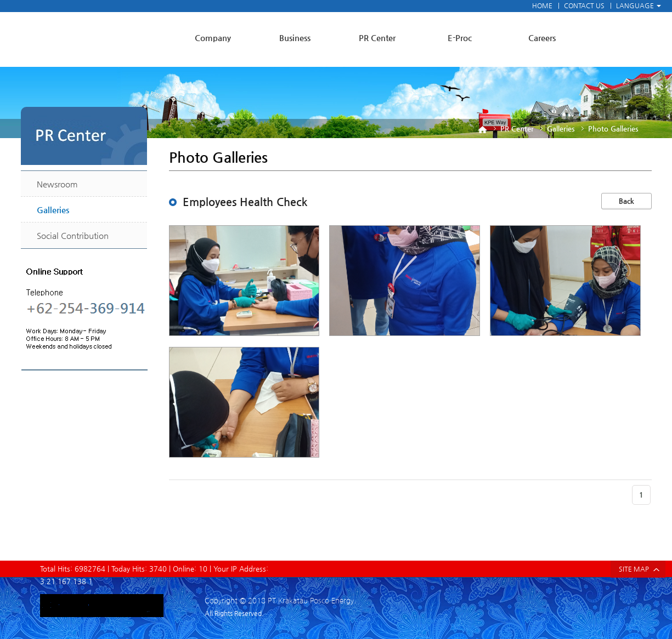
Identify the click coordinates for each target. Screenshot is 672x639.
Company (213, 37)
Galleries (53, 209)
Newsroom (57, 184)
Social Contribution (73, 235)
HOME (542, 5)
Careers (542, 37)
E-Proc (460, 37)
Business (294, 37)
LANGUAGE (638, 5)
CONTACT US (584, 5)
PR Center (377, 37)
